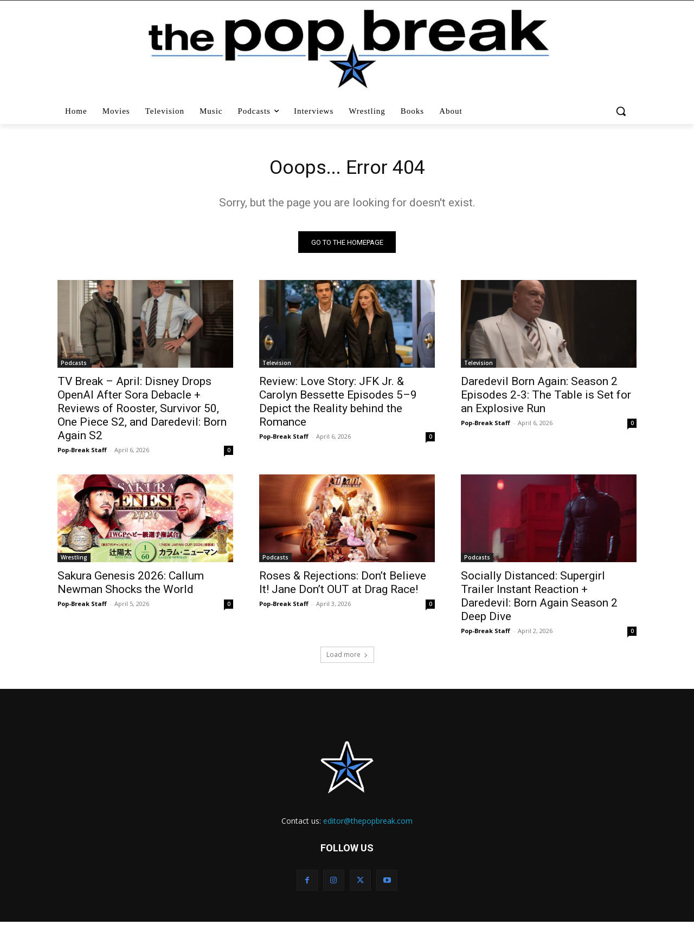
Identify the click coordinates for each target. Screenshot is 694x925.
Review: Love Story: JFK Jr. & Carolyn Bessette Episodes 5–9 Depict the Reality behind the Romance (338, 405)
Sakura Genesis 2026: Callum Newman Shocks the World (130, 585)
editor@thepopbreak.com (368, 824)
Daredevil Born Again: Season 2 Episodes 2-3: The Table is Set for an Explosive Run (546, 398)
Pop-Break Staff (82, 453)
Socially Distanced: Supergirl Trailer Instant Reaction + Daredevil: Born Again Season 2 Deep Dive (539, 599)
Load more (347, 657)
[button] (622, 111)
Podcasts (74, 366)
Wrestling (74, 560)
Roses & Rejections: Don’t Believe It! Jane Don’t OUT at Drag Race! (342, 585)
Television (276, 366)
